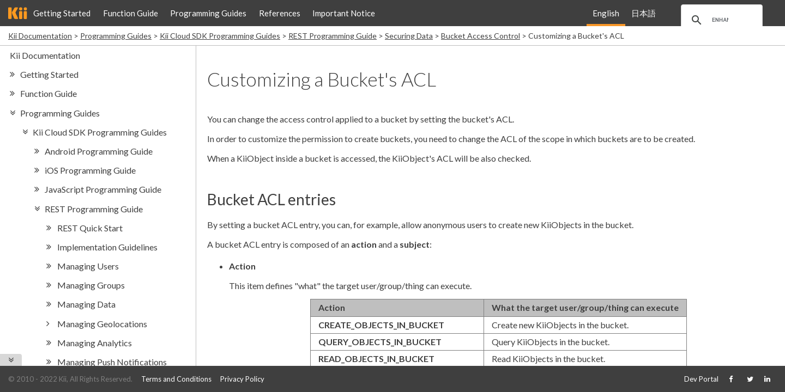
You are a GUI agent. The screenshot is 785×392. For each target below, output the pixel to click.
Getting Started (61, 13)
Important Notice (343, 13)
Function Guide (130, 13)
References (279, 13)
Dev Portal (701, 379)
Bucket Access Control (480, 35)
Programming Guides (208, 13)
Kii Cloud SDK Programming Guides (220, 35)
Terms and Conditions (176, 379)
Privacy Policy (242, 379)
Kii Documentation (40, 35)
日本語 (643, 13)
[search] (720, 20)
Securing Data (409, 35)
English (606, 13)
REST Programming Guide (332, 35)
